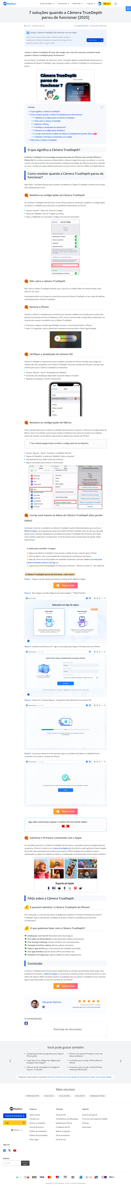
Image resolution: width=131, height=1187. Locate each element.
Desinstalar (86, 1127)
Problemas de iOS (38, 26)
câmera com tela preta (93, 559)
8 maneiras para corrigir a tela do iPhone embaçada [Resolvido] (85, 1068)
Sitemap (85, 1123)
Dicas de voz (49, 1096)
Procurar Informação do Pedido (94, 1119)
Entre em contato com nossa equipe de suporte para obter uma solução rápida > (80, 1077)
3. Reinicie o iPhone (41, 124)
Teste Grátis (92, 40)
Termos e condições (37, 1123)
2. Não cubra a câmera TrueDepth (46, 121)
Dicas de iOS (80, 1096)
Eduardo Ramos (82, 26)
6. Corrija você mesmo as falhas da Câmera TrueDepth (65, 134)
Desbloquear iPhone (97, 1096)
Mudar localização (63, 1131)
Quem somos (35, 1115)
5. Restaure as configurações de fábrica (49, 130)
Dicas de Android (62, 1135)
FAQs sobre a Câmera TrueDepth (43, 140)
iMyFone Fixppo (30, 531)
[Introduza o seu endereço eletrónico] (12, 1163)
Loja (107, 4)
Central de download (13, 1116)
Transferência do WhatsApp (67, 1119)
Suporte (90, 3)
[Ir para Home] (9, 4)
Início (28, 26)
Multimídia (76, 3)
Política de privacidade (38, 1135)
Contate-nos (34, 1119)
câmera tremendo (34, 562)
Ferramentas (62, 3)
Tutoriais (59, 1109)
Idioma (16, 1130)
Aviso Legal (34, 1139)
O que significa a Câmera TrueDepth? (45, 111)
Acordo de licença (37, 1127)
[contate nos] (128, 8)
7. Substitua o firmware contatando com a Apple (52, 137)
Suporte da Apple (60, 848)
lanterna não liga (48, 562)
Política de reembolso (38, 1131)
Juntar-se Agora (25, 1163)
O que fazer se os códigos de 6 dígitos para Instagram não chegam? (43, 1061)
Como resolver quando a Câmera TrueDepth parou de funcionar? (56, 114)
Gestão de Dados (46, 3)
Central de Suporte (89, 1115)
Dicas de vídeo (64, 1096)
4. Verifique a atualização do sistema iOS (49, 127)
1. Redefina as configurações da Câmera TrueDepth (53, 118)
